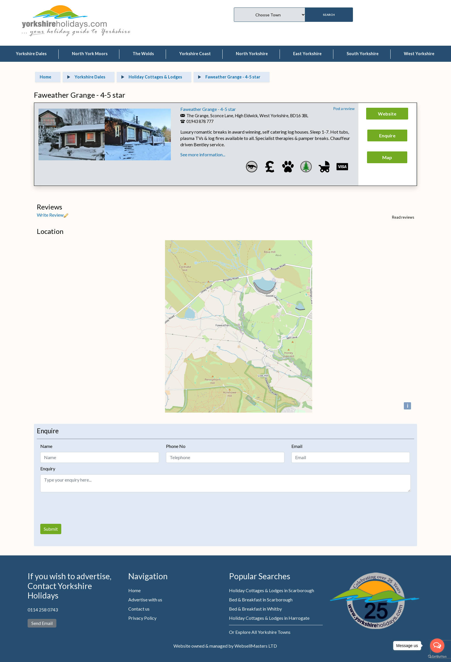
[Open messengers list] (437, 645)
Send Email (42, 623)
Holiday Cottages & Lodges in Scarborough (271, 590)
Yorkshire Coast (195, 53)
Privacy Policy (142, 618)
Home (134, 590)
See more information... (202, 154)
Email (296, 446)
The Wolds (143, 53)
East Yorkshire (307, 53)
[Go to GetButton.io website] (437, 656)
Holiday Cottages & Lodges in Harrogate (269, 618)
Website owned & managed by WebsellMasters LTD (225, 645)
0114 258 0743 (43, 609)
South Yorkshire (363, 53)
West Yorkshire (419, 53)
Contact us (139, 608)
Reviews (49, 207)
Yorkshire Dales (31, 53)
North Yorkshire (252, 53)
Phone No (176, 446)
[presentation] (84, 508)
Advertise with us (145, 599)
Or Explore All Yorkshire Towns (260, 632)
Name (46, 446)
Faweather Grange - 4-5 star (208, 109)
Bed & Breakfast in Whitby (255, 608)
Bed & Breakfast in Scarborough (261, 599)
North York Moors (90, 53)
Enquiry (47, 468)
